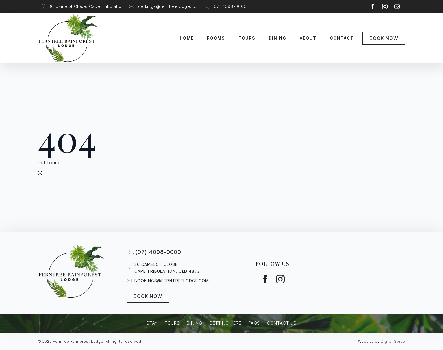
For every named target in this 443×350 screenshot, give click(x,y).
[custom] (397, 6)
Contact (342, 38)
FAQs (254, 323)
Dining (277, 38)
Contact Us (281, 323)
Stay (152, 323)
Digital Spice (393, 341)
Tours (246, 38)
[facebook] (372, 6)
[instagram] (385, 6)
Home (187, 38)
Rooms (216, 38)
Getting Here (225, 323)
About (308, 38)
